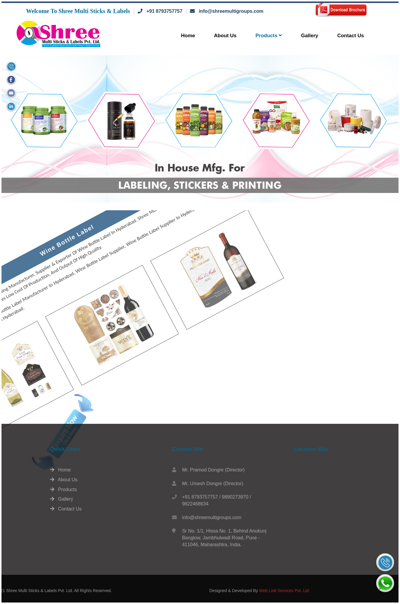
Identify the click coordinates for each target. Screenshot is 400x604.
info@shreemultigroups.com (231, 11)
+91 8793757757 (164, 11)
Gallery (309, 35)
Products (268, 35)
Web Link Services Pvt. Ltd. (327, 590)
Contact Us (350, 35)
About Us (225, 35)
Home (188, 35)
